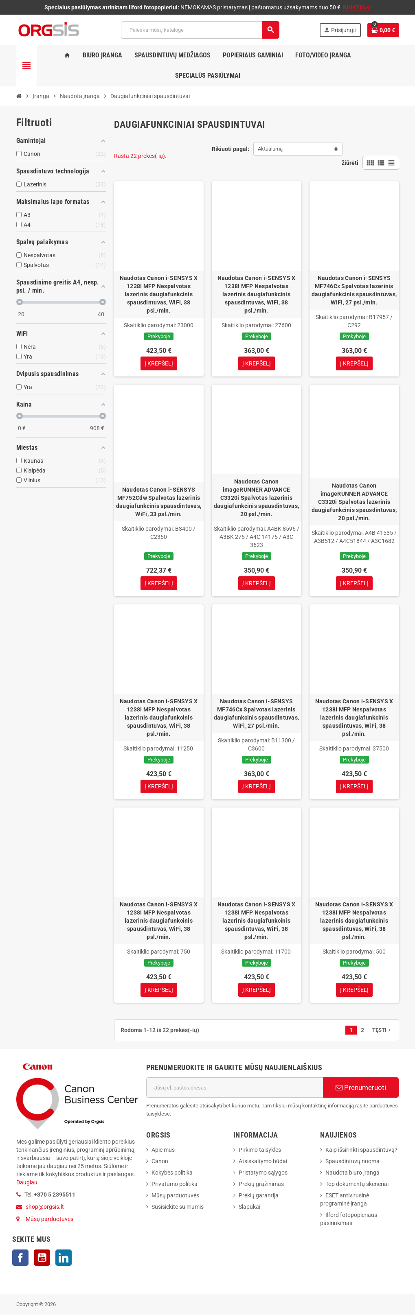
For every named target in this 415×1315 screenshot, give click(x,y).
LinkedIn (63, 1258)
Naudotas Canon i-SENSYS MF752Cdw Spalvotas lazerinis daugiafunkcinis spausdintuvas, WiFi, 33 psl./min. (158, 501)
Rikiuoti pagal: (230, 149)
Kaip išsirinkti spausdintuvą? (361, 1150)
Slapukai (249, 1207)
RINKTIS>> (357, 7)
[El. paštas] (234, 1088)
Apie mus (163, 1150)
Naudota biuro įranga (352, 1173)
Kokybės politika (172, 1173)
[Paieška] (200, 30)
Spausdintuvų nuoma (352, 1161)
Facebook (20, 1258)
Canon (160, 1161)
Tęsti (382, 1030)
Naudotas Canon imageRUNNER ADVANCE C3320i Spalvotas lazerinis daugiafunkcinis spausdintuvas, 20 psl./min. (256, 497)
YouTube (42, 1258)
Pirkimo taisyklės (260, 1150)
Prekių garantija (259, 1195)
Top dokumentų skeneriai (357, 1184)
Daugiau (26, 1182)
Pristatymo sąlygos (263, 1173)
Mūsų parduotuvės (49, 1219)
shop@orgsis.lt (45, 1207)
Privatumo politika (175, 1184)
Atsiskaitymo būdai (263, 1161)
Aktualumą (270, 149)
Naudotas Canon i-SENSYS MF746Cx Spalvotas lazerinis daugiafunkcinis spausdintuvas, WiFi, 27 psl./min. (354, 290)
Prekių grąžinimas (261, 1184)
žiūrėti (350, 163)
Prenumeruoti (361, 1088)
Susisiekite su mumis (178, 1207)
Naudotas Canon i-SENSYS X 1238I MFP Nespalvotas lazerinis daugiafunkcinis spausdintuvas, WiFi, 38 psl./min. (159, 294)
